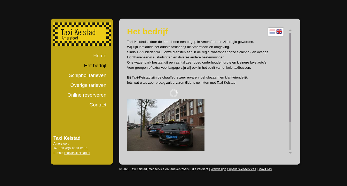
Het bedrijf (95, 65)
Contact (98, 104)
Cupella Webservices (241, 169)
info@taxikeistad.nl (77, 153)
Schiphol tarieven (87, 75)
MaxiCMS (265, 169)
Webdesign (218, 169)
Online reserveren (86, 95)
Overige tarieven (88, 85)
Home (99, 55)
